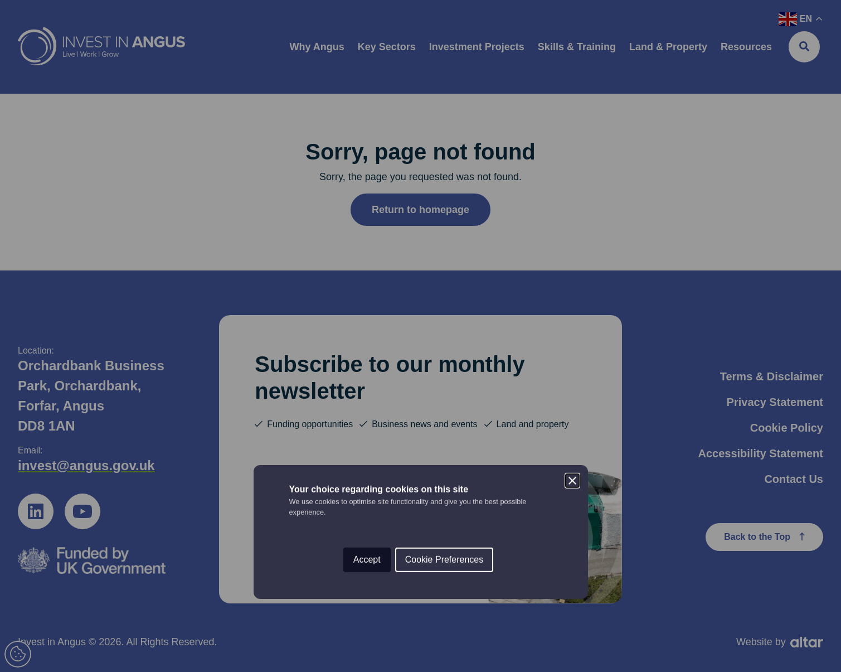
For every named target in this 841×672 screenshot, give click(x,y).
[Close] (572, 285)
